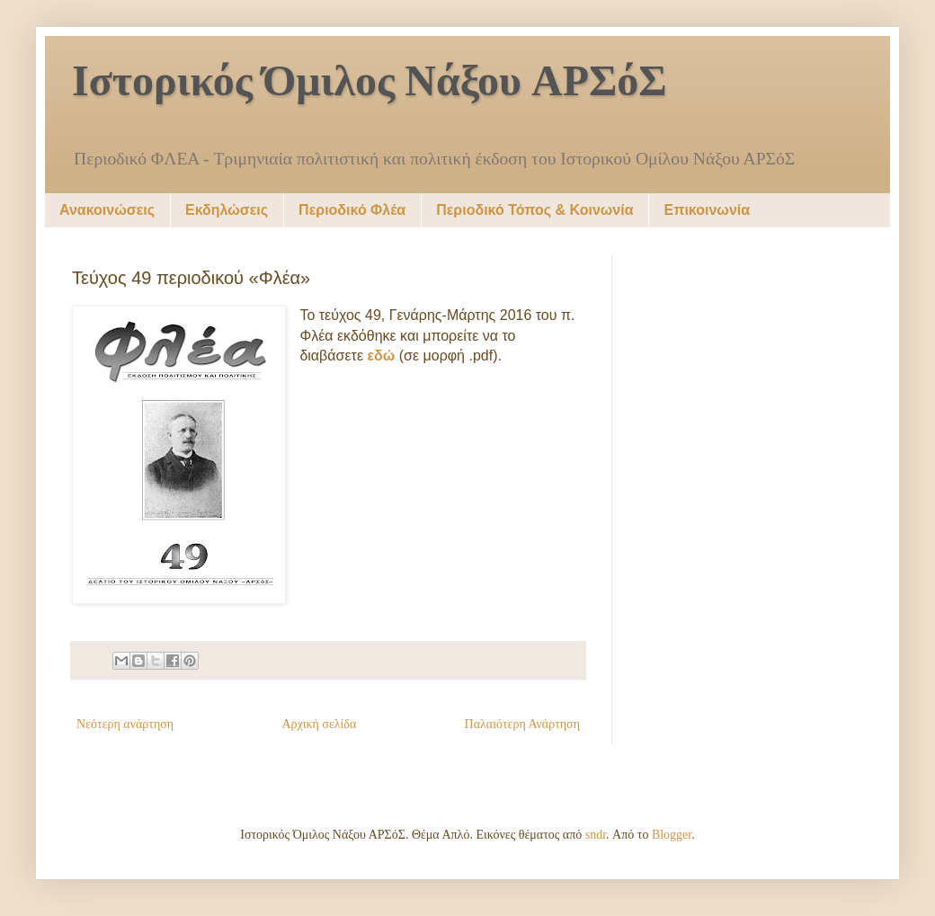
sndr (595, 834)
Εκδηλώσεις (226, 210)
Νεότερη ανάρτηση (125, 724)
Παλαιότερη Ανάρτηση (522, 724)
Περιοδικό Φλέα (351, 210)
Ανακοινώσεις (107, 210)
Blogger (671, 834)
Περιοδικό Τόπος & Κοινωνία (534, 210)
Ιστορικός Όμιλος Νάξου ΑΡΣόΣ (369, 83)
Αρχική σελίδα (318, 724)
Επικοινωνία (706, 210)
